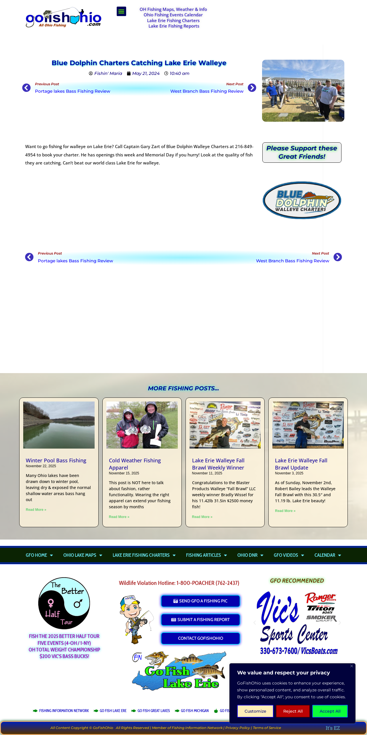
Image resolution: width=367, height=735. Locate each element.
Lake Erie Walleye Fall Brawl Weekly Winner (218, 464)
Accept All (330, 711)
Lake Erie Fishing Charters (173, 20)
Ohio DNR (250, 555)
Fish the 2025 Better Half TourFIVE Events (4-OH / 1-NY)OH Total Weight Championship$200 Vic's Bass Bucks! (64, 646)
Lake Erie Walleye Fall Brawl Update (301, 464)
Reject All (293, 711)
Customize (255, 711)
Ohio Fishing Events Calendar (173, 15)
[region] (292, 693)
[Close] (351, 666)
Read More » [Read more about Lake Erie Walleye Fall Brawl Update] (285, 511)
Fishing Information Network (197, 728)
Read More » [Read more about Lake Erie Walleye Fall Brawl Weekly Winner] (202, 517)
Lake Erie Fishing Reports (174, 26)
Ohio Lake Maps (82, 555)
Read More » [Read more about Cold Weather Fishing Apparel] (119, 517)
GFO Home (39, 555)
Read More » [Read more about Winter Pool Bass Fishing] (36, 510)
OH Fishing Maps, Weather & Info (173, 9)
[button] (121, 11)
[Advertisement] (283, 21)
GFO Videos (289, 555)
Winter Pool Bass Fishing (56, 460)
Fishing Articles (206, 555)
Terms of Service (267, 728)
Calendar (328, 555)
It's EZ (333, 727)
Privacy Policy (237, 728)
